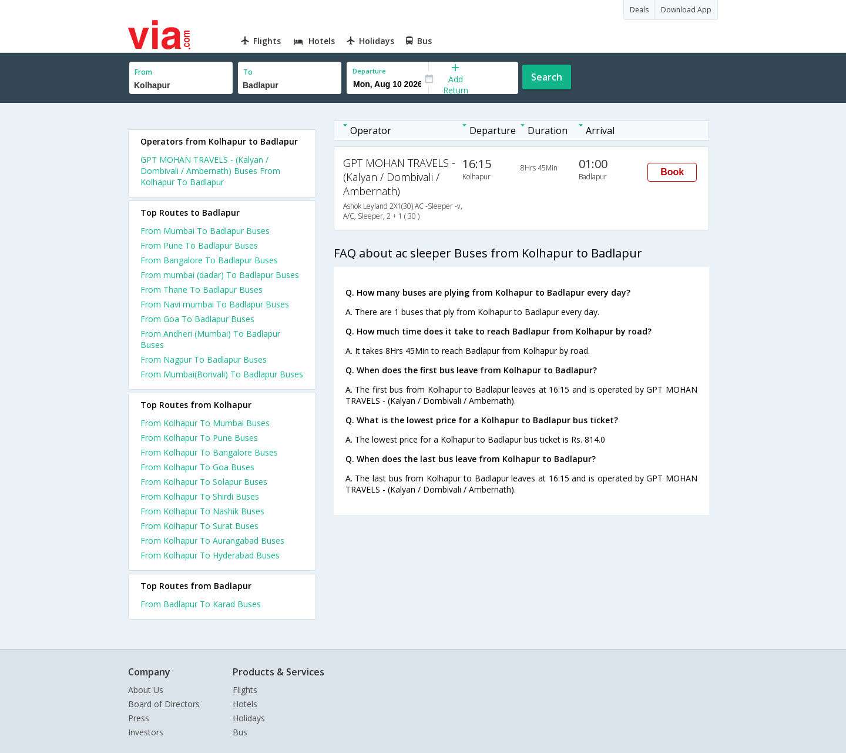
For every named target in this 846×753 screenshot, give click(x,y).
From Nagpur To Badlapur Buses (203, 359)
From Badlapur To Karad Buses (200, 604)
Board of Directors (164, 704)
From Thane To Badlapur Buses (201, 289)
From (143, 72)
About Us (145, 689)
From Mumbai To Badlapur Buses (205, 230)
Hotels (245, 704)
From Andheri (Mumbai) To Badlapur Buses (210, 339)
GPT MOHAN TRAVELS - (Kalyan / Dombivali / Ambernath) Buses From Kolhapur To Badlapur (210, 171)
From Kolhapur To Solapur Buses (203, 481)
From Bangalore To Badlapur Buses (209, 260)
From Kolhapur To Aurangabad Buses (212, 540)
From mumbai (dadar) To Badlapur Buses (219, 274)
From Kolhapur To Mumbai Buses (205, 423)
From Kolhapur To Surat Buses (199, 525)
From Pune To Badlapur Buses (199, 245)
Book (672, 172)
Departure (369, 70)
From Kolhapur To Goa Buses (197, 467)
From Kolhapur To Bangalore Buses (209, 452)
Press (138, 718)
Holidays (249, 718)
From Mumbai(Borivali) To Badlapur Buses (221, 374)
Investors (145, 732)
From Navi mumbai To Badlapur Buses (214, 304)
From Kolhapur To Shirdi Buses (199, 496)
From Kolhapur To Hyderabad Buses (210, 555)
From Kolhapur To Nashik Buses (202, 511)
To (248, 72)
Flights (245, 689)
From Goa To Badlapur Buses (197, 318)
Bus (240, 732)
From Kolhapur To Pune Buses (199, 437)
